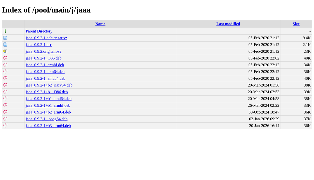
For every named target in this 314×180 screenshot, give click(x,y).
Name (100, 24)
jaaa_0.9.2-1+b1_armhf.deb (48, 105)
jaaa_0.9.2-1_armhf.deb (45, 65)
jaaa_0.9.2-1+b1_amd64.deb (49, 98)
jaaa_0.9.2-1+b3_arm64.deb (48, 126)
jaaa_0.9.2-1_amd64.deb (45, 78)
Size (296, 24)
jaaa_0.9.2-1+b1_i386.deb (47, 92)
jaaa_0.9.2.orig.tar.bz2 (44, 51)
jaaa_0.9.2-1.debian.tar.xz (46, 38)
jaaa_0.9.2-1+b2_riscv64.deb (49, 85)
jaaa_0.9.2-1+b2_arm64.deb (48, 112)
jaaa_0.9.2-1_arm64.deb (45, 72)
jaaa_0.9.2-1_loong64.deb (47, 119)
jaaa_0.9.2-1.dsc (39, 44)
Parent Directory (39, 31)
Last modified (228, 24)
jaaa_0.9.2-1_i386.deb (44, 58)
